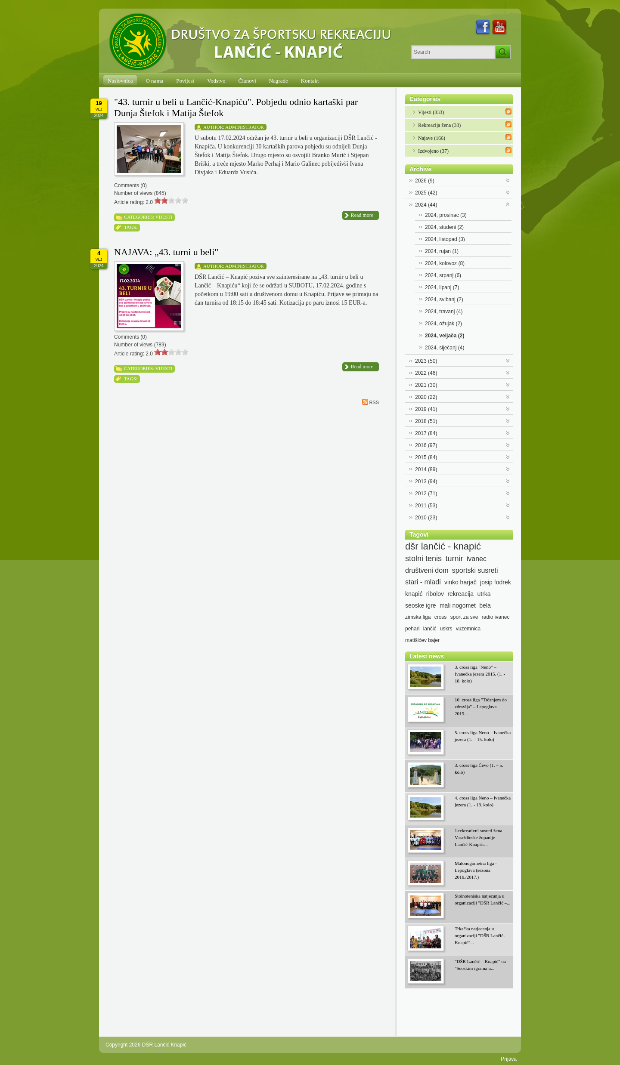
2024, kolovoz (445, 263)
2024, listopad (445, 239)
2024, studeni (444, 227)
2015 (426, 457)
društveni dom (427, 570)
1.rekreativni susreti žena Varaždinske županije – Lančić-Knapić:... (478, 837)
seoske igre (420, 605)
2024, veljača (444, 336)
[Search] (453, 52)
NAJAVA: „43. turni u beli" (166, 252)
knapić (413, 593)
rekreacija (460, 593)
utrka (483, 593)
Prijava (509, 1059)
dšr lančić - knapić (443, 546)
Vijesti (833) (431, 112)
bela (484, 605)
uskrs (446, 629)
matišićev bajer (422, 640)
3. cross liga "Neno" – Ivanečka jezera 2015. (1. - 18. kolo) (480, 673)
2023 (426, 361)
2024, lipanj (442, 287)
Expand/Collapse (508, 179)
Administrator (244, 127)
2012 (426, 494)
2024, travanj (443, 312)
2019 (426, 409)
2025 (426, 193)
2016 (426, 445)
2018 (426, 421)
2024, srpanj (443, 275)
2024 (426, 205)
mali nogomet (458, 605)
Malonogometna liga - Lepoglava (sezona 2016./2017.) (476, 870)
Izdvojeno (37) (433, 151)
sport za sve (464, 617)
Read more (362, 215)
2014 (426, 469)
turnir (454, 558)
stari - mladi (423, 582)
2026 (424, 181)
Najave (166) (431, 138)
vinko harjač (460, 582)
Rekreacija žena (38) (439, 125)
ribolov (435, 593)
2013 (426, 481)
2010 (426, 518)
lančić (430, 629)
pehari (412, 629)
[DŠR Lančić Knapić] (253, 42)
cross (440, 617)
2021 (426, 385)
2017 (426, 433)
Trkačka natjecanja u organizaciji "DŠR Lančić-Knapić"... (480, 935)
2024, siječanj (444, 348)
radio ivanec (496, 617)
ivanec (477, 558)
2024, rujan (442, 251)
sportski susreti (475, 570)
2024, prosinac (446, 215)
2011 (426, 506)
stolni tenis (423, 558)
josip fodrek (495, 582)
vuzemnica (468, 629)
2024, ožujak (443, 324)
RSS (370, 402)
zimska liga (418, 617)
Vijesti (163, 216)
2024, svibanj (444, 299)
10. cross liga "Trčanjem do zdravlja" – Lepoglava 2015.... (481, 706)
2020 (426, 397)
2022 (426, 373)
